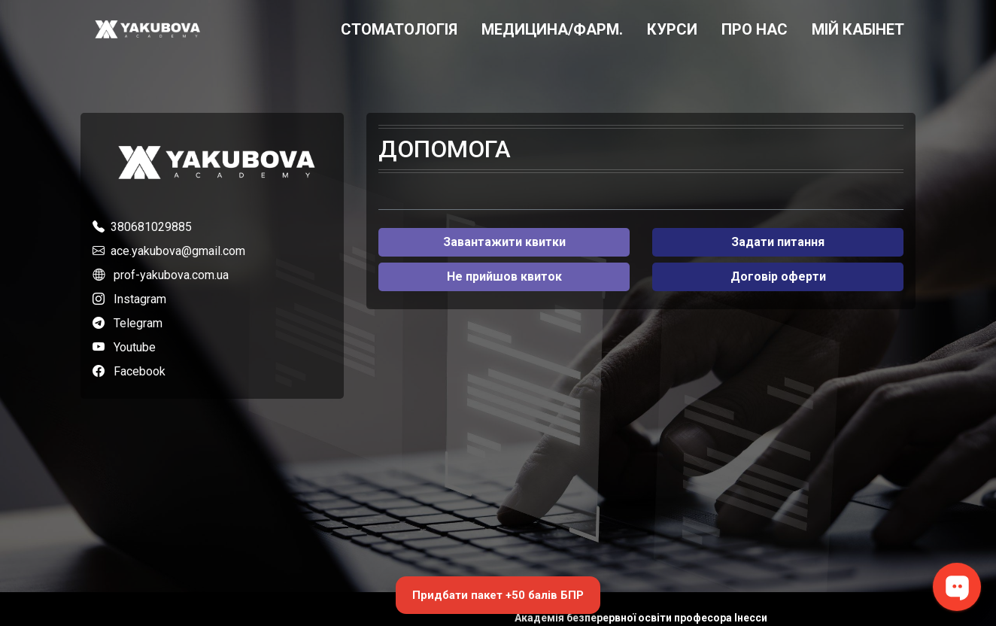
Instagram (140, 299)
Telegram (138, 323)
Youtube (135, 347)
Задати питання (777, 242)
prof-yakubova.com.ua (171, 275)
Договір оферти (778, 276)
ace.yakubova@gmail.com (178, 251)
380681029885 (151, 227)
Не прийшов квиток (504, 276)
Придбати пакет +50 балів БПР (498, 595)
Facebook (139, 371)
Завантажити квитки (504, 242)
